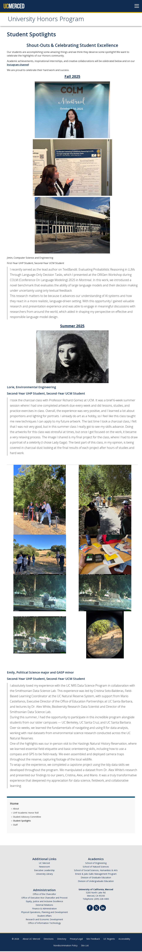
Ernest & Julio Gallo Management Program (96, 874)
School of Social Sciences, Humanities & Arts (96, 871)
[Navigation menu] (136, 6)
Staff (15, 825)
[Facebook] (89, 909)
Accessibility (124, 939)
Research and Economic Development (44, 920)
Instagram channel (18, 65)
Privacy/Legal (76, 939)
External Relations (44, 905)
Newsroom (44, 867)
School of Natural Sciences (96, 867)
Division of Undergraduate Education (96, 881)
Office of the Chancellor (44, 894)
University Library (44, 874)
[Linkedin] (102, 909)
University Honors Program (48, 20)
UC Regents (109, 939)
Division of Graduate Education (96, 878)
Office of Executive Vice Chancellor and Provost (44, 898)
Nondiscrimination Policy (65, 946)
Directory (61, 939)
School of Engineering (95, 863)
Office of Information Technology (44, 923)
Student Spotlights (22, 821)
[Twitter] (96, 908)
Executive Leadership (44, 871)
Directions (49, 939)
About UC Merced (31, 939)
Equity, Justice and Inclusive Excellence (44, 902)
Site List (85, 946)
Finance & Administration (44, 909)
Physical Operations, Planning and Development (44, 912)
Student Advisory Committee (27, 817)
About (16, 809)
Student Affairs (44, 916)
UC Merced (44, 863)
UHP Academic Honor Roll (26, 813)
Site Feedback (93, 939)
